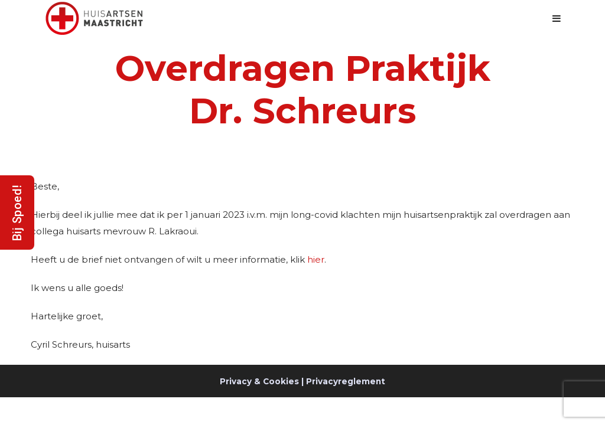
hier (315, 259)
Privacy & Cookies (259, 381)
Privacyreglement (345, 381)
